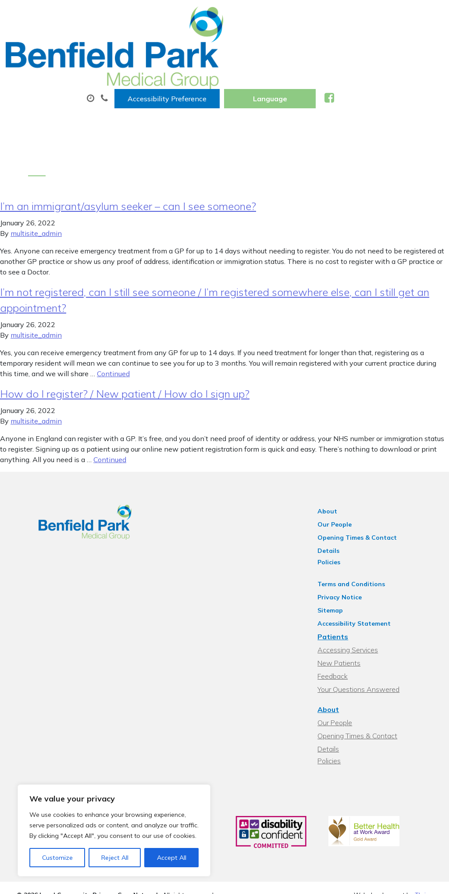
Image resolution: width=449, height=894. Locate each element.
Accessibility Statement (365, 571)
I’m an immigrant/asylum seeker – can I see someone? (128, 165)
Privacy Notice (350, 545)
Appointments (210, 43)
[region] (114, 830)
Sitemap (341, 558)
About (138, 43)
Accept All (171, 858)
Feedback (343, 624)
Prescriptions (289, 43)
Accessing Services (358, 597)
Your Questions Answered (369, 637)
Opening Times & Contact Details (379, 497)
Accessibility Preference (276, 16)
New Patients (224, 74)
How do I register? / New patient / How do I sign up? (124, 353)
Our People (345, 484)
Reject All (114, 858)
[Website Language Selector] (379, 16)
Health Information (311, 74)
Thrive (423, 838)
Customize (57, 858)
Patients (343, 584)
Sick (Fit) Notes (148, 74)
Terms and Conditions (362, 532)
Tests (347, 43)
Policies (339, 510)
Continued (113, 332)
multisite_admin (36, 192)
